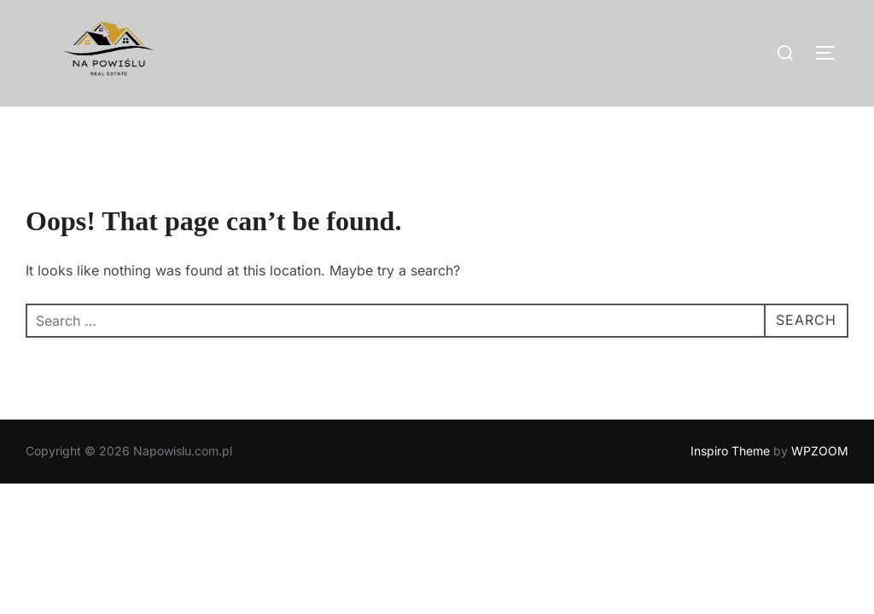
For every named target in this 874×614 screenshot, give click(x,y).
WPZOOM (819, 451)
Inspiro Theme (730, 451)
